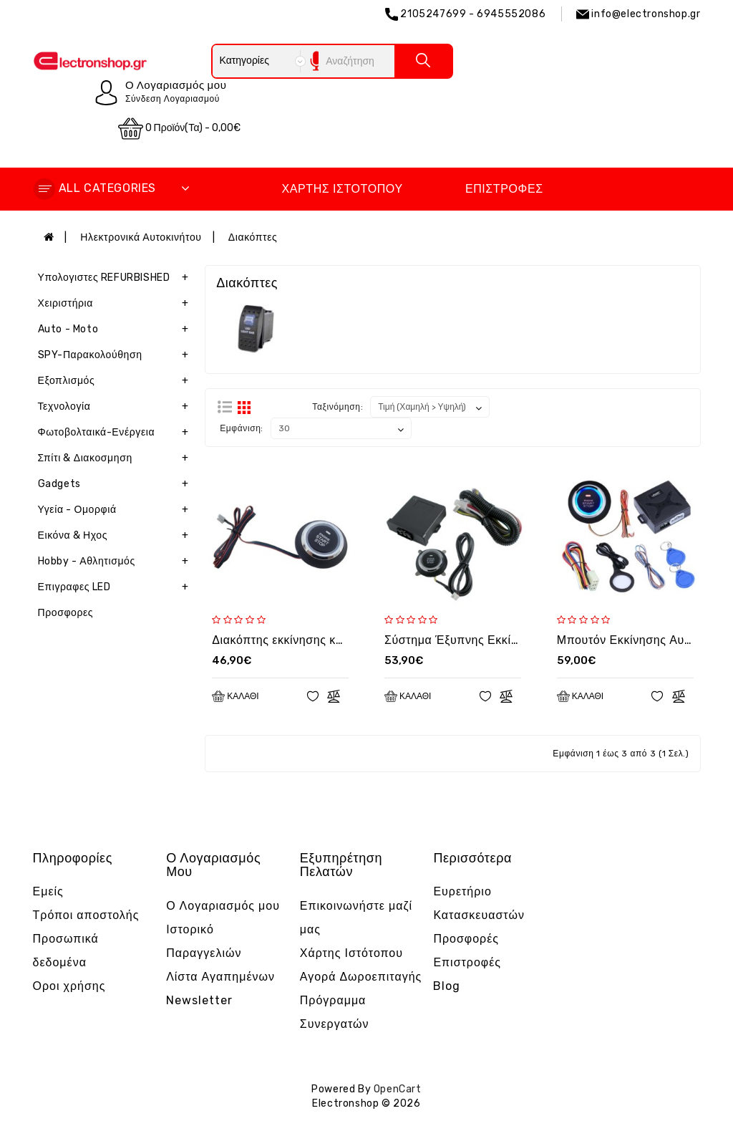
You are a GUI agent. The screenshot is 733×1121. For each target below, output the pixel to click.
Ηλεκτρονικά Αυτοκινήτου (140, 237)
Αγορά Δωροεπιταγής (361, 976)
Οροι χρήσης (69, 986)
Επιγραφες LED (116, 587)
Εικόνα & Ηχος (116, 536)
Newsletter (199, 1000)
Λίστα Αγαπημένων (220, 976)
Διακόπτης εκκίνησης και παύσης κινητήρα (327, 640)
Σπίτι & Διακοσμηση (116, 458)
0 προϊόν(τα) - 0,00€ (179, 128)
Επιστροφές (504, 189)
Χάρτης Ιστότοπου (341, 189)
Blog (446, 986)
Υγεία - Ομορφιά (116, 510)
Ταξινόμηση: (337, 407)
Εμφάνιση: (241, 428)
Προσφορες (66, 613)
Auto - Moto (116, 329)
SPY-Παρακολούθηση (116, 355)
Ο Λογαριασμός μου (223, 906)
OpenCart (398, 1089)
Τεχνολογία (116, 407)
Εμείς (48, 891)
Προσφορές (466, 939)
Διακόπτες (253, 237)
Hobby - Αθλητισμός (116, 561)
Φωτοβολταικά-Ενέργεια (116, 433)
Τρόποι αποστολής (86, 915)
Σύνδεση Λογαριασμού (172, 99)
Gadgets (116, 484)
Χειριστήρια (116, 304)
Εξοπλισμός (116, 381)
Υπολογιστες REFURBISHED (116, 278)
